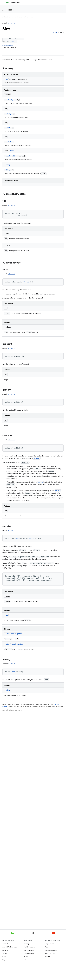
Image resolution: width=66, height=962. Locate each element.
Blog (3, 960)
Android (5, 944)
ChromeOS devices (51, 950)
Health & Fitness (29, 950)
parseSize (8, 156)
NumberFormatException (14, 644)
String (15, 156)
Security (5, 950)
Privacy (26, 957)
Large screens (49, 944)
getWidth (8, 128)
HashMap (37, 458)
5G (25, 960)
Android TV (48, 957)
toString (8, 170)
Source (4, 953)
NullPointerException (13, 634)
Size (6, 79)
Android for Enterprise (9, 947)
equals (7, 100)
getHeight (8, 114)
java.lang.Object (7, 45)
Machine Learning (29, 947)
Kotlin (55, 32)
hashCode (8, 142)
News (4, 957)
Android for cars (50, 953)
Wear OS (48, 947)
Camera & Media (29, 953)
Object (12, 41)
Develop (19, 17)
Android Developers (8, 17)
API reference (8, 10)
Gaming (26, 944)
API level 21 (11, 23)
